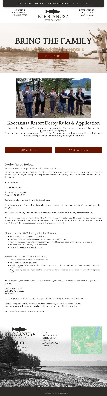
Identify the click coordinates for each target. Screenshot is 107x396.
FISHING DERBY (48, 338)
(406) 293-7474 (87, 13)
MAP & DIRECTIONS (50, 343)
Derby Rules (28, 150)
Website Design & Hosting (52, 393)
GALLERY (45, 340)
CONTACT (46, 346)
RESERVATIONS (53, 56)
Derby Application (78, 150)
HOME (44, 333)
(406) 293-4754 (87, 15)
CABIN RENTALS (49, 335)
